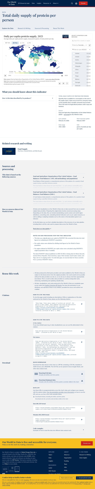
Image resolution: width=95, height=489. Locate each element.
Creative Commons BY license (53, 285)
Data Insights (83, 462)
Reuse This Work (58, 28)
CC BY (22, 84)
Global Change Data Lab (28, 456)
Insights (39, 3)
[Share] (63, 83)
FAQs (6, 468)
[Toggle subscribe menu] (76, 3)
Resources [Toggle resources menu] (47, 3)
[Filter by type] (81, 49)
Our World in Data (11, 3)
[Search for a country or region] (81, 40)
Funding (66, 465)
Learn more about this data (52, 79)
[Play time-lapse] (5, 75)
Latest (50, 472)
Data (33, 3)
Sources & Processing (42, 28)
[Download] (59, 83)
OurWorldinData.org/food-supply (12, 84)
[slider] (62, 76)
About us (66, 459)
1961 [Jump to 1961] (9, 75)
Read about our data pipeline (42, 228)
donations (26, 480)
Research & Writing (24, 28)
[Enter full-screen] (67, 83)
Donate (83, 3)
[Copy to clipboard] (80, 304)
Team (65, 468)
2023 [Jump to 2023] (66, 75)
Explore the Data (7, 28)
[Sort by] (79, 45)
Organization (67, 462)
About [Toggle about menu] (55, 3)
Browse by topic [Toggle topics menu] (24, 3)
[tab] (8, 43)
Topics (50, 459)
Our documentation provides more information (60, 395)
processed (67, 114)
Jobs (65, 471)
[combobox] (72, 3)
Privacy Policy (78, 483)
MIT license (15, 464)
